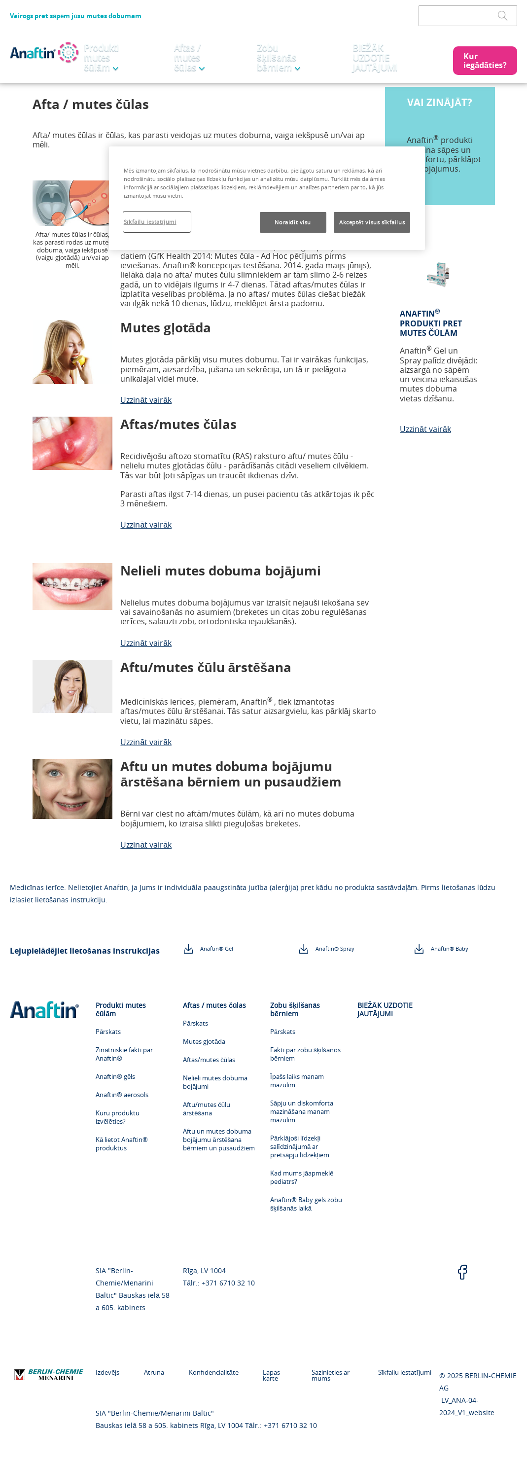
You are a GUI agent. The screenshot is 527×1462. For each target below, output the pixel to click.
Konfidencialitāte (204, 1372)
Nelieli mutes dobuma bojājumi (215, 1082)
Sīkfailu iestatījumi (404, 1372)
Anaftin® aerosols (122, 1095)
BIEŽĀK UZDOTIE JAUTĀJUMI (376, 56)
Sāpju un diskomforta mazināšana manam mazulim (301, 1111)
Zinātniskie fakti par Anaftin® (124, 1054)
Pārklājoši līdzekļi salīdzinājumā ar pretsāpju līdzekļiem (299, 1146)
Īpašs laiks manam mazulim (297, 1080)
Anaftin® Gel (216, 948)
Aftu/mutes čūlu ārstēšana (206, 1109)
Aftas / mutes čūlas (189, 56)
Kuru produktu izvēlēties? (118, 1117)
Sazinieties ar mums (321, 1375)
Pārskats (108, 1032)
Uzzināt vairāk (146, 399)
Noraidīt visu (293, 222)
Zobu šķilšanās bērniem (277, 56)
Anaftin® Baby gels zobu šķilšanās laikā (306, 1204)
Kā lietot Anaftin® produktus (122, 1144)
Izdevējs (107, 1372)
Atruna (149, 1372)
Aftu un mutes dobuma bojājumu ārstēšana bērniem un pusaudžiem (219, 1139)
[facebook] (462, 1273)
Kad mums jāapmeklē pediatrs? (301, 1177)
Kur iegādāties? (485, 61)
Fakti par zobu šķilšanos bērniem (305, 1054)
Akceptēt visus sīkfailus (372, 222)
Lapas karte (257, 1375)
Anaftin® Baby (449, 948)
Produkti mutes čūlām (103, 56)
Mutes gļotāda (204, 1041)
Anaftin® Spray (335, 948)
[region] (267, 198)
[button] (485, 60)
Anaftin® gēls (115, 1076)
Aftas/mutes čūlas (209, 1060)
